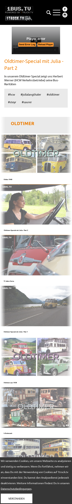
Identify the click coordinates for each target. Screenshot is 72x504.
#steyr (12, 102)
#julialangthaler (31, 94)
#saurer (27, 102)
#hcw (11, 94)
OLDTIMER (22, 123)
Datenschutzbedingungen (16, 488)
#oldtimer (53, 94)
